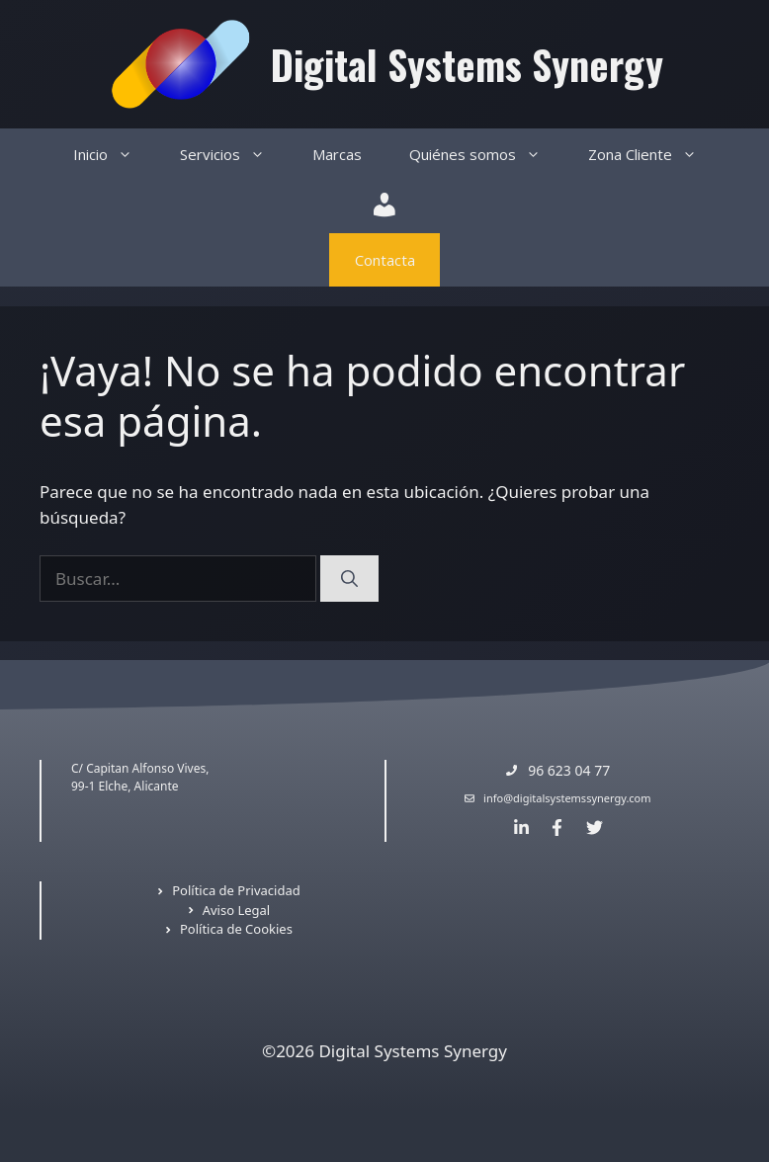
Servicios (234, 154)
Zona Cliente (654, 154)
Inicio (114, 154)
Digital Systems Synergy (467, 64)
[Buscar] (349, 579)
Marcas (337, 154)
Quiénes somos (486, 154)
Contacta (385, 260)
